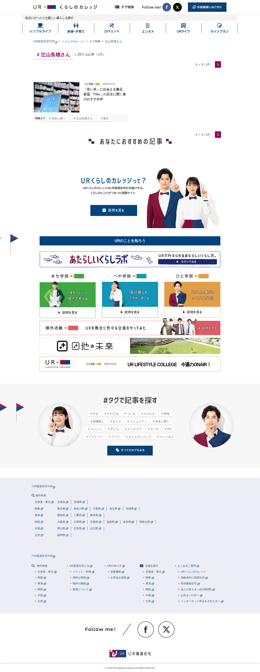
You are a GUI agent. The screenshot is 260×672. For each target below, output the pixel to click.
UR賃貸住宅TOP (44, 41)
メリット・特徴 (82, 571)
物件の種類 (79, 583)
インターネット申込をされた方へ (200, 601)
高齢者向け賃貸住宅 (193, 577)
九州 (40, 601)
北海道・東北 (45, 571)
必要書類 (115, 571)
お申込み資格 (118, 577)
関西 (40, 589)
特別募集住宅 (189, 583)
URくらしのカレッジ (193, 571)
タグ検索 (95, 41)
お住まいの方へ (190, 595)
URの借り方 (114, 565)
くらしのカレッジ (73, 41)
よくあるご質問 (187, 565)
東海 (40, 583)
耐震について (81, 589)
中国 (40, 595)
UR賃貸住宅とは (79, 565)
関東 (40, 577)
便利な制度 (79, 577)
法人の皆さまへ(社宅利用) (196, 589)
